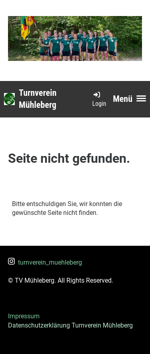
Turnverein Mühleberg (37, 99)
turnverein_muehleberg (45, 262)
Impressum (24, 316)
